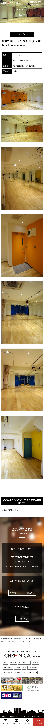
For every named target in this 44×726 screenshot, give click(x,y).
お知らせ (13, 663)
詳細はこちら (22, 619)
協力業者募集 (8, 672)
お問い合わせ (32, 667)
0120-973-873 (22, 557)
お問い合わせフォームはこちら (22, 593)
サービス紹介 (8, 667)
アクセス (17, 672)
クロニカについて (24, 663)
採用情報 (17, 667)
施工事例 (35, 663)
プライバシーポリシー (30, 672)
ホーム (6, 663)
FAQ (24, 667)
